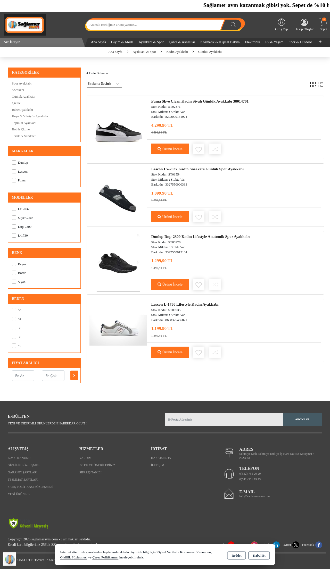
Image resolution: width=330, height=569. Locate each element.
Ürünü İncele (170, 149)
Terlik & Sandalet (24, 136)
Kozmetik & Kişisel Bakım (220, 42)
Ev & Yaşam (274, 42)
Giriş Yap (281, 24)
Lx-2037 (20, 209)
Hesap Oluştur (304, 25)
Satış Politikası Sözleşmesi (30, 487)
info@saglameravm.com (254, 496)
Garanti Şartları (22, 472)
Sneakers (18, 90)
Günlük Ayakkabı (23, 96)
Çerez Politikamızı (105, 557)
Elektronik (252, 42)
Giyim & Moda (122, 42)
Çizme (16, 103)
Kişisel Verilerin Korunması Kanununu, (184, 552)
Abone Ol (302, 419)
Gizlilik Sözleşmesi (24, 465)
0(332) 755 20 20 (250, 473)
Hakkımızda (161, 458)
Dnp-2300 (21, 226)
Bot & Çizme (21, 129)
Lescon (20, 171)
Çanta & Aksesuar (182, 42)
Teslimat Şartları (23, 479)
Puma (19, 180)
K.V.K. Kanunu (19, 458)
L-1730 (20, 235)
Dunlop (20, 162)
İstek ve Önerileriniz (97, 465)
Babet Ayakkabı (22, 110)
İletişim (157, 465)
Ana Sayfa (98, 42)
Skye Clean (22, 217)
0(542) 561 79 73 (250, 479)
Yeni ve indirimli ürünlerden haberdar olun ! (47, 423)
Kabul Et (259, 555)
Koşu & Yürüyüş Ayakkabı (30, 116)
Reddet (236, 555)
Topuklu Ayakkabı (24, 123)
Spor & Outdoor (300, 42)
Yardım (85, 458)
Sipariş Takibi (90, 472)
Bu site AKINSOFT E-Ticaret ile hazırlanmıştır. (36, 560)
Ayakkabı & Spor (151, 42)
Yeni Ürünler (19, 494)
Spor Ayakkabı (21, 83)
